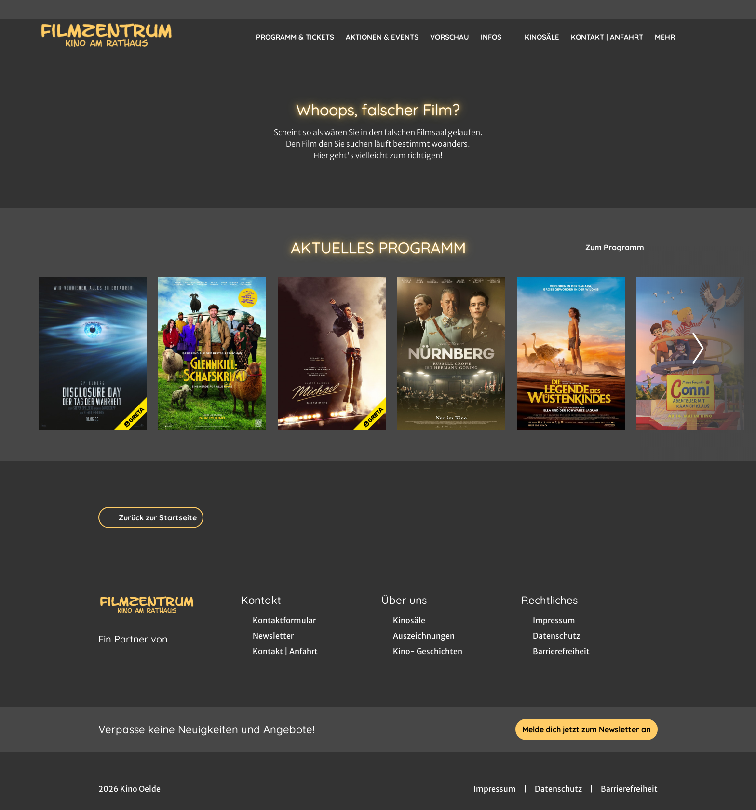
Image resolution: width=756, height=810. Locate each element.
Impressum (494, 789)
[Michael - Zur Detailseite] (332, 353)
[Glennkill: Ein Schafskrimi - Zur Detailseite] (212, 353)
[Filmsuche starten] (707, 36)
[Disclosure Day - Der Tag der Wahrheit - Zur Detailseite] (93, 353)
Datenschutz (558, 789)
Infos (497, 37)
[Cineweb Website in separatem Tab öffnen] (133, 651)
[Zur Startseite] (106, 36)
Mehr (671, 37)
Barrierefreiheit (629, 789)
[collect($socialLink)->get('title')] (17, 9)
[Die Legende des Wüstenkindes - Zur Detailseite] (571, 353)
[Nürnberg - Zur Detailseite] (451, 353)
